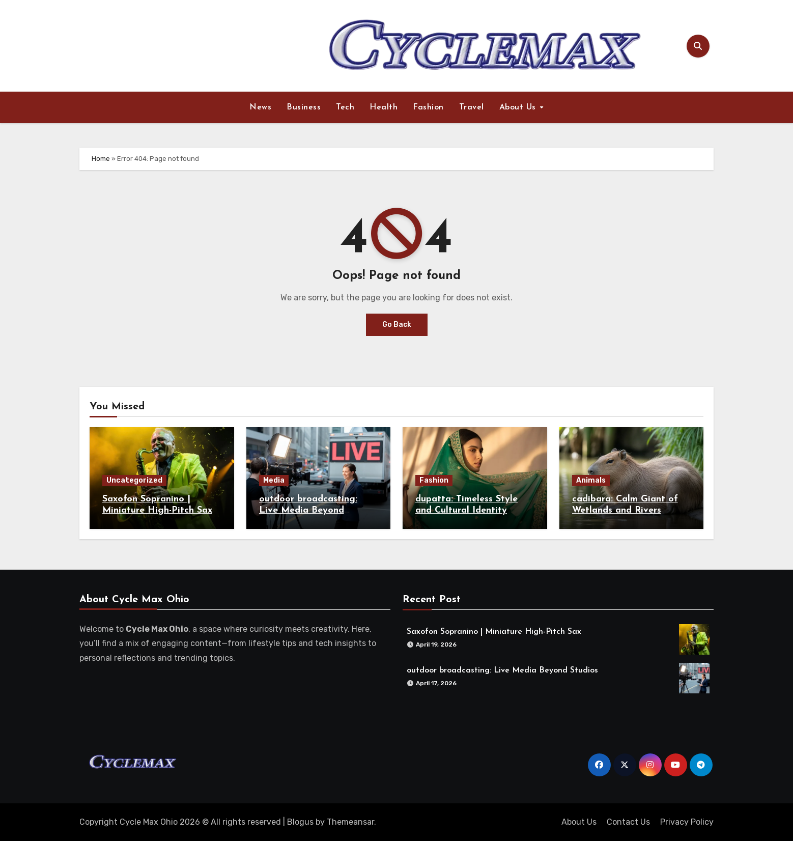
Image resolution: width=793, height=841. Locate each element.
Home (101, 158)
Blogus (300, 822)
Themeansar (350, 822)
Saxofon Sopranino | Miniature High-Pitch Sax (491, 628)
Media (274, 480)
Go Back (396, 324)
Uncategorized (134, 480)
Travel (471, 107)
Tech (345, 107)
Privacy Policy (687, 822)
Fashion (428, 107)
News (260, 107)
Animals (591, 480)
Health (384, 107)
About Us (519, 107)
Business (304, 107)
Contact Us (628, 822)
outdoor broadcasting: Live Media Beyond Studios (308, 510)
